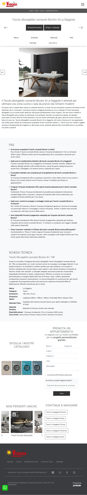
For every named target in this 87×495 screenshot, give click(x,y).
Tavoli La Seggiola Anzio (55, 437)
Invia (62, 393)
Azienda (10, 462)
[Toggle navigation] (83, 4)
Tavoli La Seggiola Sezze (55, 418)
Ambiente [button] (34, 38)
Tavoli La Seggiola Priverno (56, 412)
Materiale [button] (53, 38)
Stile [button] (71, 38)
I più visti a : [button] (53, 43)
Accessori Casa (47, 462)
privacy (70, 375)
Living (36, 11)
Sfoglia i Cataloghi (52, 28)
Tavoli (42, 11)
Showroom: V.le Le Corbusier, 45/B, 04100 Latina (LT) (27, 473)
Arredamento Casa (31, 462)
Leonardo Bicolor (51, 11)
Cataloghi (59, 462)
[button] (2, 72)
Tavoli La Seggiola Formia (55, 425)
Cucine (18, 462)
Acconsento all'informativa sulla (59, 375)
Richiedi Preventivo (35, 28)
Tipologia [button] (32, 43)
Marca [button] (16, 38)
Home (31, 11)
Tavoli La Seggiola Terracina (56, 431)
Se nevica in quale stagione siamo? (59, 381)
